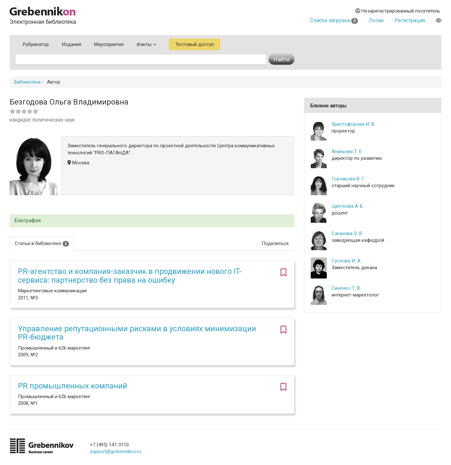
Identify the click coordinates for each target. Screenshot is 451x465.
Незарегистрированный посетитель (397, 11)
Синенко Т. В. (346, 288)
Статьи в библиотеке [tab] (42, 244)
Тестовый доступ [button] (194, 44)
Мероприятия (109, 44)
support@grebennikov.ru (115, 451)
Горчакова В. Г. (349, 179)
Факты (146, 44)
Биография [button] (27, 220)
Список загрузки (334, 20)
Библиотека (27, 82)
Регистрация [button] (410, 20)
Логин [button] (376, 20)
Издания (71, 44)
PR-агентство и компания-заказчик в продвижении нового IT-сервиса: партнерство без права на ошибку (130, 275)
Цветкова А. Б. (348, 206)
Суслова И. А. (346, 261)
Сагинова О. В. (347, 233)
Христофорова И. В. (353, 124)
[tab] (152, 220)
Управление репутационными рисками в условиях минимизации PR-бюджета (137, 333)
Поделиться (275, 243)
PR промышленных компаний (72, 385)
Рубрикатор (36, 44)
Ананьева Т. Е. (347, 151)
